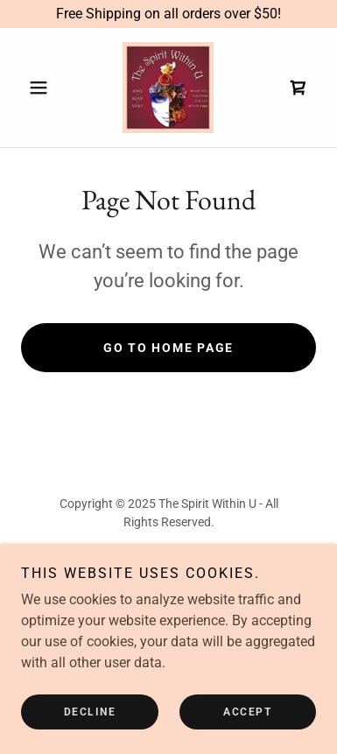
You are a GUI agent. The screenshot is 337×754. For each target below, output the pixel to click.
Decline (90, 712)
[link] (168, 87)
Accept (247, 712)
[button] (43, 87)
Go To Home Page (168, 348)
